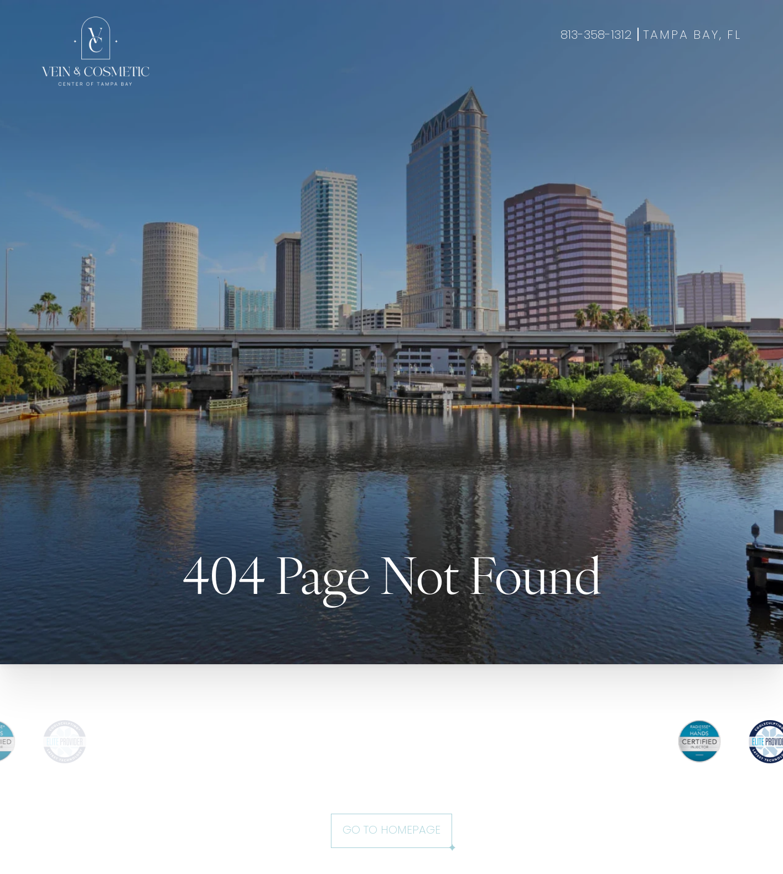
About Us (514, 79)
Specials (461, 79)
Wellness (362, 79)
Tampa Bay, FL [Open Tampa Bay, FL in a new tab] (692, 35)
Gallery (412, 79)
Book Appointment (661, 79)
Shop (728, 79)
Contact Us (576, 79)
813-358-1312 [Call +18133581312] (596, 35)
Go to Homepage (391, 830)
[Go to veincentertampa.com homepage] (95, 51)
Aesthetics (305, 79)
